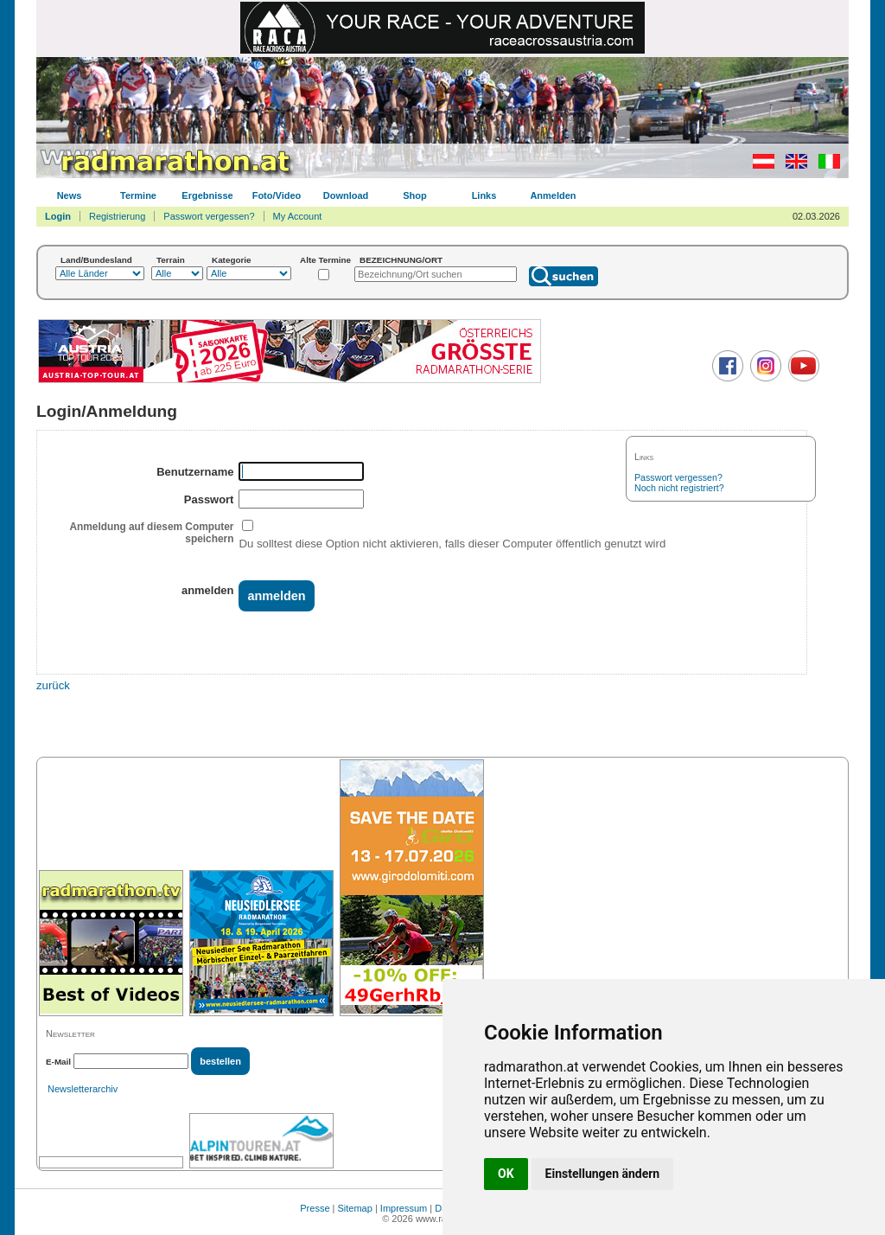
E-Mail (58, 1061)
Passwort (209, 499)
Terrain (170, 260)
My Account (297, 216)
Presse (314, 1208)
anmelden (207, 590)
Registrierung (117, 216)
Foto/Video (277, 195)
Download (346, 195)
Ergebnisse (206, 195)
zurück (53, 685)
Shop (415, 195)
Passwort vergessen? (208, 216)
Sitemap (355, 1208)
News (69, 195)
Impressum (403, 1208)
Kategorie (231, 260)
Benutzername (194, 471)
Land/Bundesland (96, 260)
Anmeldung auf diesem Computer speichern (151, 533)
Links (484, 195)
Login (58, 216)
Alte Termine (325, 260)
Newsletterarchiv (83, 1089)
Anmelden (553, 195)
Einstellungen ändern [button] (602, 1174)
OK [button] (506, 1174)
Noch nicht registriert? (679, 488)
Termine (138, 195)
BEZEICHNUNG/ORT (401, 260)
